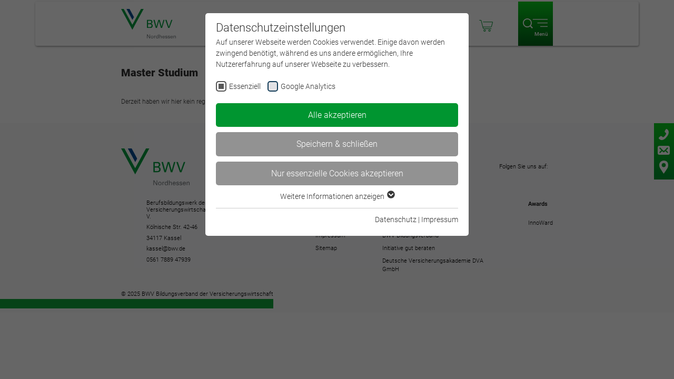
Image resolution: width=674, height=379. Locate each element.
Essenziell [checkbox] (245, 86)
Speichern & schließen (337, 144)
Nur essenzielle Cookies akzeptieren (337, 173)
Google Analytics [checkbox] (308, 86)
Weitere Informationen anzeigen (337, 196)
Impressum (439, 219)
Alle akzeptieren (337, 115)
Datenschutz (396, 219)
